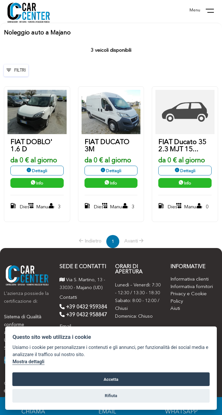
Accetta (111, 379)
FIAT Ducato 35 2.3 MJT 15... (182, 146)
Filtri (16, 70)
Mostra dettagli (28, 362)
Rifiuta (111, 395)
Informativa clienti (189, 279)
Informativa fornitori (191, 286)
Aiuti (175, 308)
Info (37, 183)
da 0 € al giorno (33, 161)
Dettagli (37, 171)
